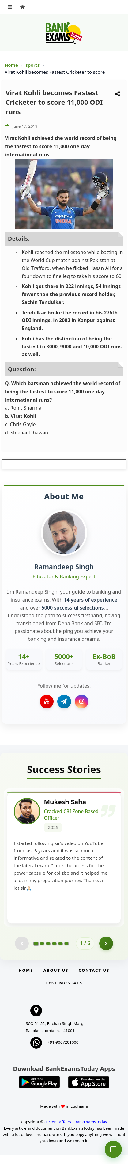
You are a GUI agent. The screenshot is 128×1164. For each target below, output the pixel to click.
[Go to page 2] (42, 953)
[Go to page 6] (66, 953)
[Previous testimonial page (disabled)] (22, 953)
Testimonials (64, 992)
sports (33, 65)
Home (11, 65)
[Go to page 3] (48, 953)
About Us (56, 980)
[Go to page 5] (60, 953)
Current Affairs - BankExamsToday (75, 1131)
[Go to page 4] (54, 953)
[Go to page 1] (35, 953)
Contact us (94, 980)
